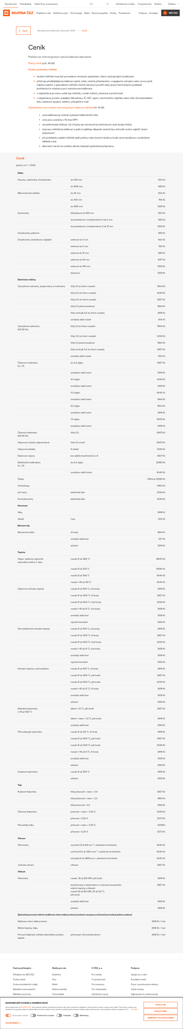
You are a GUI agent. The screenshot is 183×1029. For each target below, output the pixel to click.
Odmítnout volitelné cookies (161, 1018)
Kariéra (158, 4)
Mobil (87, 13)
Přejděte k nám (43, 13)
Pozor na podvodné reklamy (144, 984)
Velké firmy (46, 4)
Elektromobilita (59, 989)
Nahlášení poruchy (22, 994)
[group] (32, 983)
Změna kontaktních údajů (25, 984)
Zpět (22, 30)
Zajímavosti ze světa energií (144, 994)
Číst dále (134, 1009)
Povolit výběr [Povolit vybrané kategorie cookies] (160, 1011)
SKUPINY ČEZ (26, 1007)
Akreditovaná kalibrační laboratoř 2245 (56, 30)
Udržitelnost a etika (125, 4)
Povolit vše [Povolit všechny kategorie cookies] (161, 1005)
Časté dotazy (137, 989)
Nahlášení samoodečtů (24, 989)
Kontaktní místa (138, 979)
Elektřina (56, 974)
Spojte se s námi (139, 974)
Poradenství (124, 13)
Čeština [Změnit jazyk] (174, 4)
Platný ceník (34, 63)
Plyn (54, 979)
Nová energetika (100, 13)
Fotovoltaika (58, 994)
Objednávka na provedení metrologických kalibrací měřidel (60, 107)
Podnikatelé (25, 4)
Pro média (96, 974)
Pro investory (98, 984)
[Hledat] (107, 4)
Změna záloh (19, 979)
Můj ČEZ (170, 13)
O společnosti (144, 4)
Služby (113, 13)
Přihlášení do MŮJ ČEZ (23, 974)
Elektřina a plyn (60, 13)
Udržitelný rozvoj (100, 994)
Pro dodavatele (99, 989)
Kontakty (153, 13)
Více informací (13, 1023)
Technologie (76, 13)
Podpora (143, 13)
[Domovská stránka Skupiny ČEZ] (18, 12)
